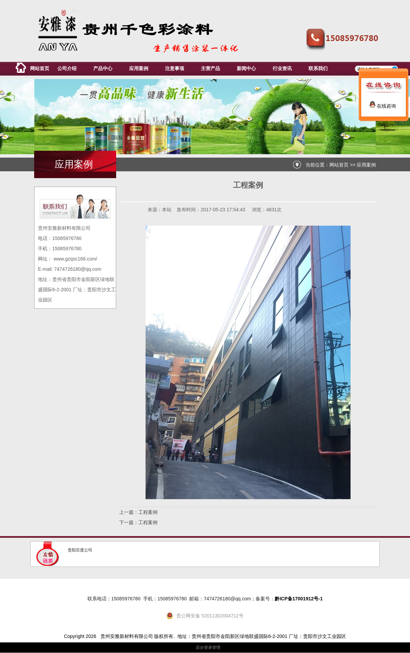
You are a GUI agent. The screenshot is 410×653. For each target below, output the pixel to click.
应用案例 (366, 165)
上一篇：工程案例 (138, 512)
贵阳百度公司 (80, 550)
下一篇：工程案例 (138, 522)
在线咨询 (382, 106)
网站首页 (338, 165)
